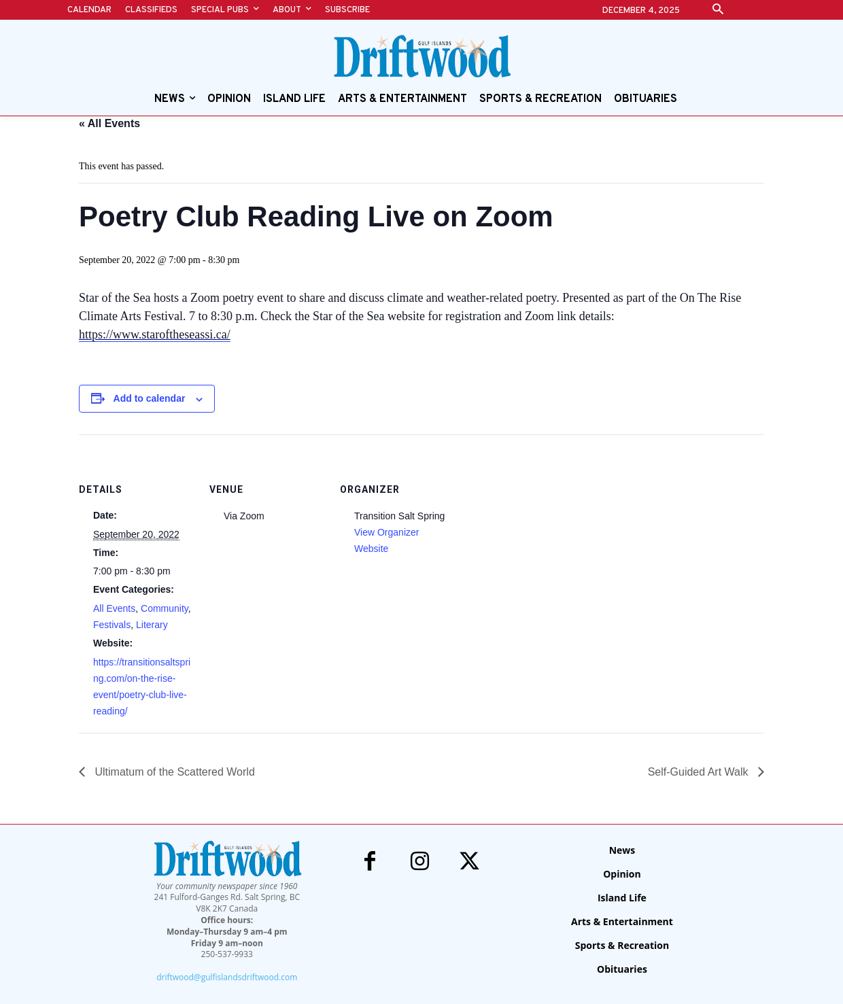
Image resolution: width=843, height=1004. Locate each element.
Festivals (112, 624)
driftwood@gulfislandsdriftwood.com (226, 977)
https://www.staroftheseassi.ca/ (154, 334)
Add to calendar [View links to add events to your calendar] (150, 398)
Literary (152, 624)
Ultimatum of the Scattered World (173, 772)
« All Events (109, 123)
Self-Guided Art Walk (699, 772)
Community (164, 608)
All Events (114, 608)
